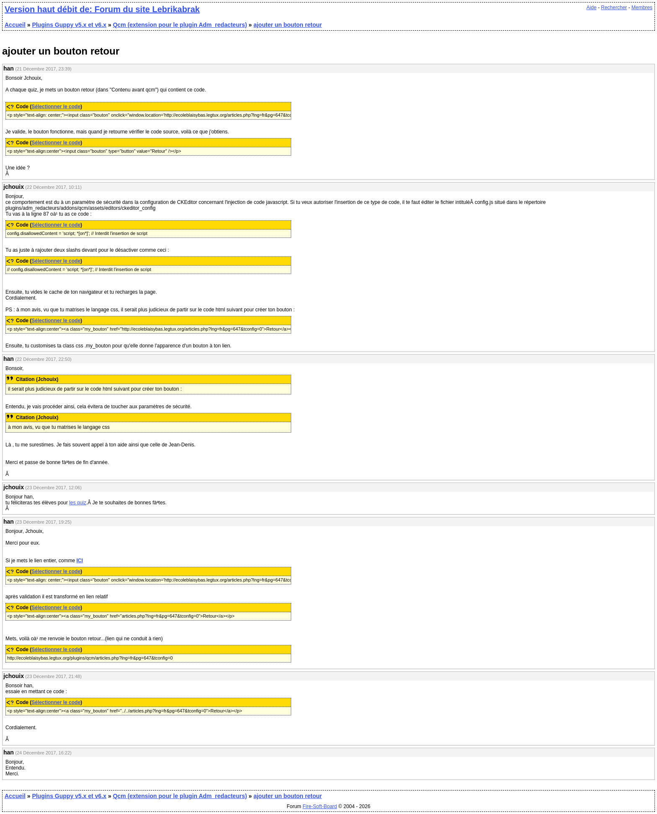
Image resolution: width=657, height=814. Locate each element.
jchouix (13, 186)
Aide (592, 7)
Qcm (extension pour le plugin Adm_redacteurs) (180, 24)
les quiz (77, 503)
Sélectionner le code (55, 107)
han (8, 68)
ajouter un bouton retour (287, 24)
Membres (641, 7)
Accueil (15, 24)
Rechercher (614, 7)
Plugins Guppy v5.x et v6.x (69, 24)
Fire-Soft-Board (320, 806)
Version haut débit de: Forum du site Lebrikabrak (102, 9)
